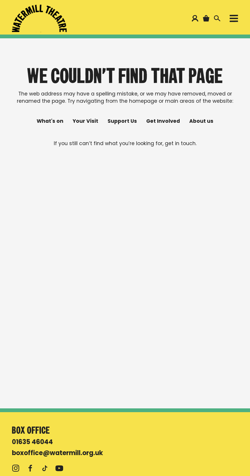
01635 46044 (32, 441)
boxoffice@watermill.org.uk (57, 452)
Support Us (122, 121)
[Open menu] (234, 19)
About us (201, 121)
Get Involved (163, 121)
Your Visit (85, 121)
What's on (50, 121)
